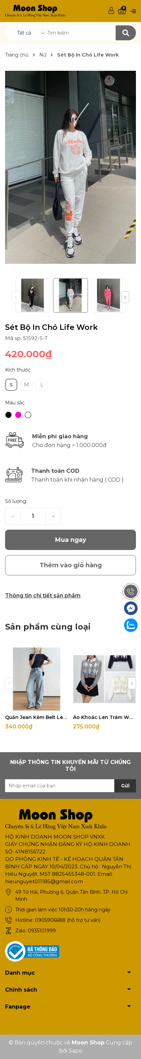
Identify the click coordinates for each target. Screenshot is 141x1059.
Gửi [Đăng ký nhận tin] (125, 786)
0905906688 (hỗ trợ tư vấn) (67, 920)
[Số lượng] (33, 516)
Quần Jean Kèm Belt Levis (36, 717)
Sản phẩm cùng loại (48, 627)
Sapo (75, 1050)
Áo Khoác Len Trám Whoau (104, 717)
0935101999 (42, 931)
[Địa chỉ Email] (70, 785)
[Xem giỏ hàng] (122, 11)
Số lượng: (16, 501)
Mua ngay (70, 540)
